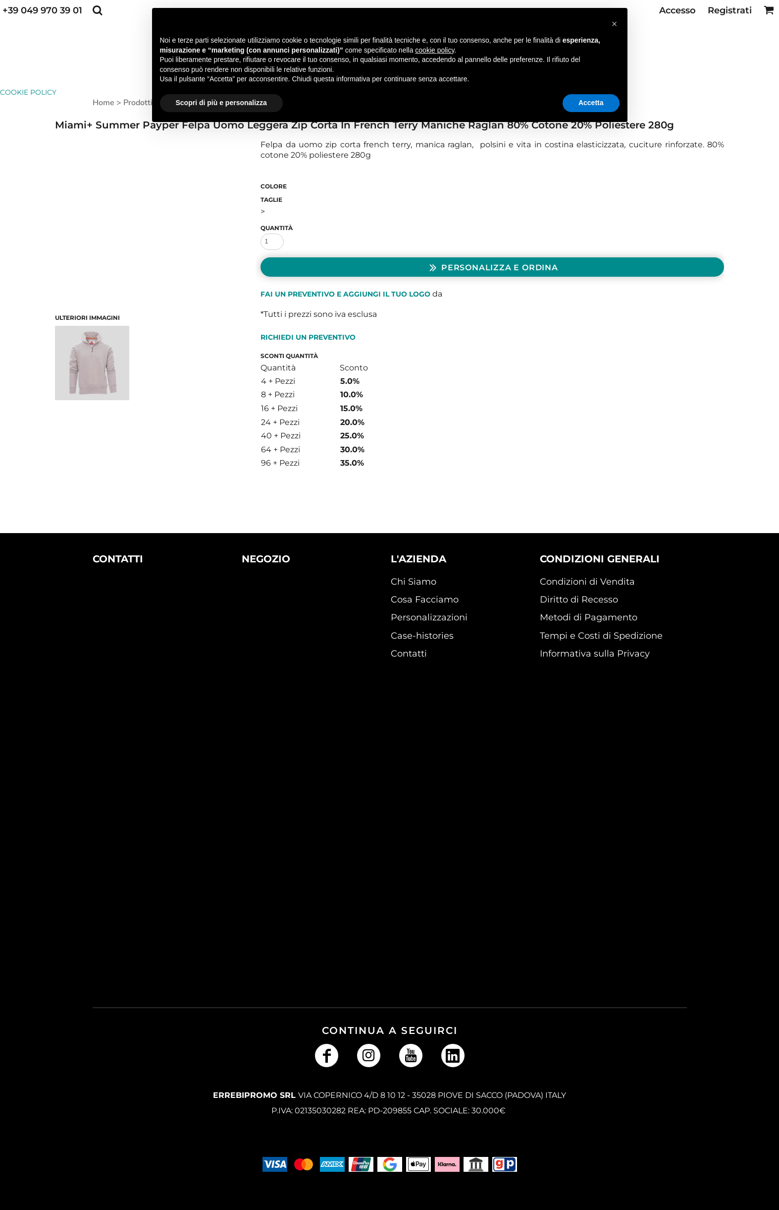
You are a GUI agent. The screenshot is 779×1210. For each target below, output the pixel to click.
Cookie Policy (28, 92)
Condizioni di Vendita (587, 581)
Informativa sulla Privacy (595, 653)
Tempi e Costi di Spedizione (601, 635)
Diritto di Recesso (579, 599)
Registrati (730, 10)
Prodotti (138, 102)
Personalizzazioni (429, 617)
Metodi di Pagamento (588, 617)
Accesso (677, 10)
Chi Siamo (413, 581)
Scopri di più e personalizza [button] (221, 103)
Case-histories (422, 635)
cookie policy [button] (434, 50)
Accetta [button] (591, 103)
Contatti (409, 653)
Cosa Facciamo (425, 599)
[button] (97, 10)
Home (103, 102)
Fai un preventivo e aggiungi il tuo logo (345, 294)
